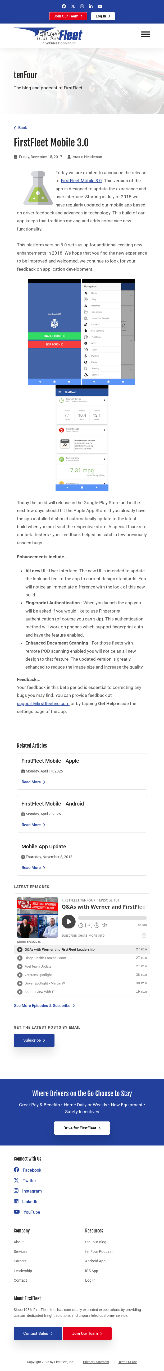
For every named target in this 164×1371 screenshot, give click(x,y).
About (19, 1242)
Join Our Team (66, 16)
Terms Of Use (128, 1362)
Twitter (25, 1180)
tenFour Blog (95, 1242)
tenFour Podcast (99, 1251)
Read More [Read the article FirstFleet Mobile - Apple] (31, 782)
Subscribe (32, 1040)
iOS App (91, 1271)
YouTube (27, 1212)
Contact (20, 1280)
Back (22, 127)
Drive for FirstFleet (79, 1128)
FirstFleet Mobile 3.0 (81, 180)
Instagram (28, 1191)
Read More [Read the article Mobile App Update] (31, 867)
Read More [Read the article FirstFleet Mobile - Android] (31, 824)
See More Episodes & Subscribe (42, 1005)
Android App (95, 1261)
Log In (101, 16)
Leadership (23, 1271)
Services (20, 1251)
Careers (20, 1261)
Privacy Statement (96, 1362)
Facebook (27, 1170)
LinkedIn (26, 1201)
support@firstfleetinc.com (43, 703)
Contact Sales (35, 1333)
